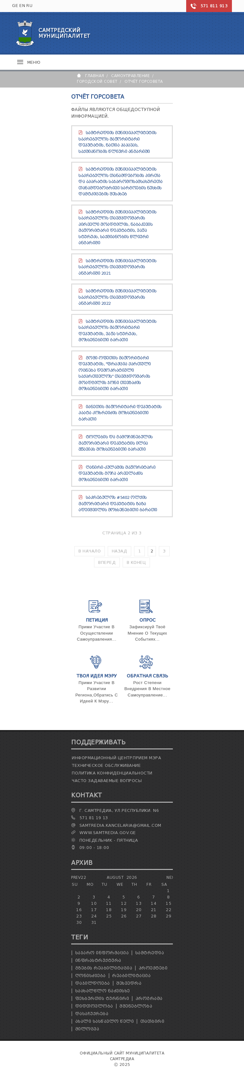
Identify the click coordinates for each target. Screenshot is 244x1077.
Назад (119, 551)
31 (94, 922)
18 (109, 909)
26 (123, 916)
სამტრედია (149, 953)
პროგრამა (149, 998)
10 (94, 903)
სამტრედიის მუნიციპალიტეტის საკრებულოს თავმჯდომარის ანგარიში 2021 (117, 267)
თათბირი (152, 1021)
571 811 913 (214, 5)
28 (153, 916)
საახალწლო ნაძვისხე (102, 991)
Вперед (107, 562)
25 (109, 916)
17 (94, 909)
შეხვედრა (128, 983)
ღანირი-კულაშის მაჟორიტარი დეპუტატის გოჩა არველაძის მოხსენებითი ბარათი (116, 473)
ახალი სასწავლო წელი (104, 1021)
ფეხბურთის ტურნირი (102, 998)
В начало (89, 551)
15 (168, 903)
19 (123, 909)
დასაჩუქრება (92, 1013)
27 (138, 916)
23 (79, 916)
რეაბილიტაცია (131, 975)
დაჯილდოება (92, 983)
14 (153, 903)
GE (15, 5)
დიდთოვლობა (94, 1006)
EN (22, 5)
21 (153, 909)
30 (79, 922)
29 (168, 916)
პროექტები (153, 968)
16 (79, 909)
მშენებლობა (135, 1006)
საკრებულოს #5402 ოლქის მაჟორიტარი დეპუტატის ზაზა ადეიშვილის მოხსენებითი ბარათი (117, 503)
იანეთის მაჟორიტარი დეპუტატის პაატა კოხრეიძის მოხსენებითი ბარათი (120, 413)
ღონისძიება (90, 975)
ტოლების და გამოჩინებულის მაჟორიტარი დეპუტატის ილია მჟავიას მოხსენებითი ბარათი (115, 443)
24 (94, 916)
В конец (136, 562)
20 (138, 909)
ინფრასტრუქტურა (98, 960)
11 (109, 903)
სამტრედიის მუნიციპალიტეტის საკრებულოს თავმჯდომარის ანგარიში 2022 (117, 297)
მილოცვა (87, 1029)
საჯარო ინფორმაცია (102, 953)
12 (123, 903)
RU (29, 5)
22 (168, 909)
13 (138, 903)
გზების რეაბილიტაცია (103, 968)
